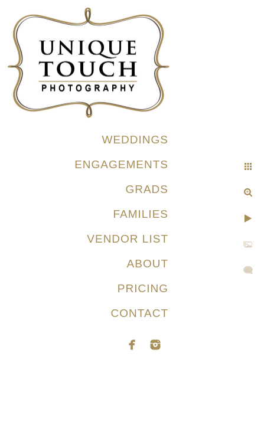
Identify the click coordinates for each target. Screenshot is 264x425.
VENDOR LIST (127, 239)
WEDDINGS (135, 139)
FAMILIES (140, 214)
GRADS (146, 189)
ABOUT (147, 263)
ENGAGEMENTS (121, 164)
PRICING (143, 288)
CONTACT (139, 313)
